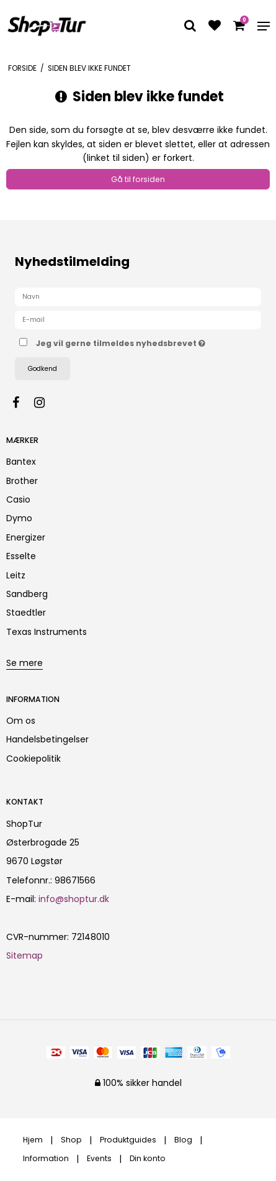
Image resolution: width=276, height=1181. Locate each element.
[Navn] (138, 296)
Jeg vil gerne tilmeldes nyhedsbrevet (124, 341)
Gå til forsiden (138, 179)
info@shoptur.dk (73, 899)
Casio (18, 499)
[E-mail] (138, 319)
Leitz (15, 575)
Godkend (42, 368)
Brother (22, 481)
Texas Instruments (46, 632)
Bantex (21, 461)
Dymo (19, 518)
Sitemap (24, 955)
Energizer (25, 537)
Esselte (21, 556)
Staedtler (26, 612)
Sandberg (27, 594)
